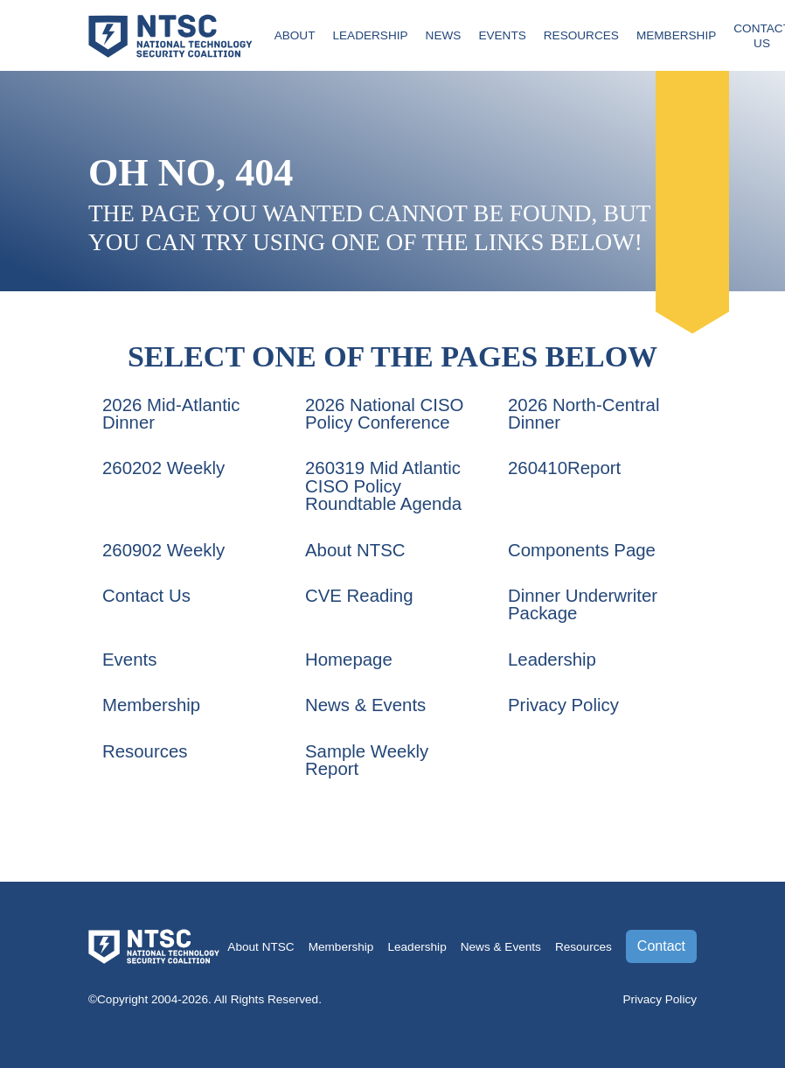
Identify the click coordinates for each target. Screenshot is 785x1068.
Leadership (369, 35)
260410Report (564, 468)
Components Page (582, 550)
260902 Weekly (163, 550)
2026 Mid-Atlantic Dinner (171, 413)
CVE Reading (359, 595)
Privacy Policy (563, 705)
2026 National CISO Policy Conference (384, 413)
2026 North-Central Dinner (583, 413)
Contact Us (146, 595)
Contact (661, 946)
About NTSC (355, 550)
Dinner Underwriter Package (582, 604)
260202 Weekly (163, 468)
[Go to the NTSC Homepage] (170, 34)
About (295, 35)
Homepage (348, 659)
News (444, 35)
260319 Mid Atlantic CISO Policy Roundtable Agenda (383, 485)
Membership (676, 35)
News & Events (365, 705)
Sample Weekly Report (366, 760)
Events (501, 35)
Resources (581, 35)
